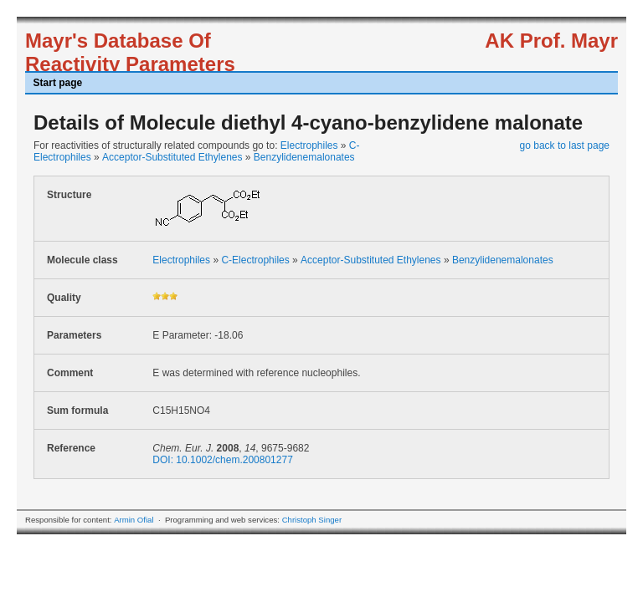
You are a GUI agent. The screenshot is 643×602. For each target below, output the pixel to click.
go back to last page (565, 145)
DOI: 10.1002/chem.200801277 (222, 460)
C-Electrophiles (255, 260)
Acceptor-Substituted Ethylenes (172, 157)
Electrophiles (309, 145)
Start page (58, 83)
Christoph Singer (312, 519)
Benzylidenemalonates (304, 157)
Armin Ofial (133, 519)
